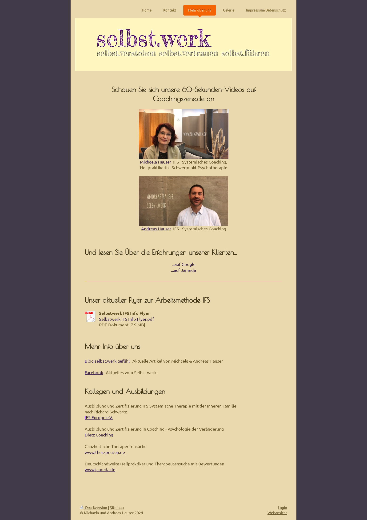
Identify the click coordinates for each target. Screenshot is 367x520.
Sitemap (117, 507)
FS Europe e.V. (99, 417)
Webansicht (277, 512)
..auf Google (184, 264)
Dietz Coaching (99, 434)
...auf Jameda (183, 270)
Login (282, 507)
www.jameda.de (100, 469)
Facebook (94, 372)
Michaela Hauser (155, 161)
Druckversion (94, 507)
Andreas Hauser (156, 228)
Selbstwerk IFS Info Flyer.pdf (126, 318)
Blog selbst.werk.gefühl (107, 360)
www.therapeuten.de (105, 452)
